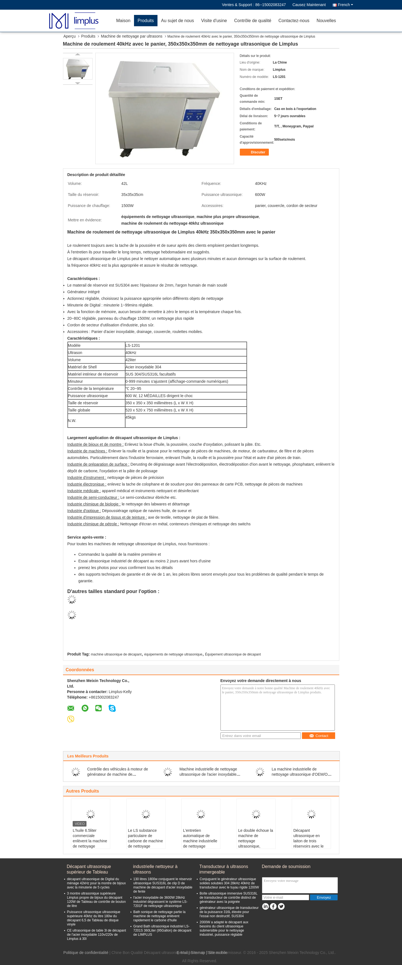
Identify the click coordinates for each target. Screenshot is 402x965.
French (345, 4)
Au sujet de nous (177, 20)
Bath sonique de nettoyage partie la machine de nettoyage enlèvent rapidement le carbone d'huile (159, 916)
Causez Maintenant (309, 4)
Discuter (255, 152)
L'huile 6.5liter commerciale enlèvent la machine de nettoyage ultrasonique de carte (90, 843)
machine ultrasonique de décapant (116, 654)
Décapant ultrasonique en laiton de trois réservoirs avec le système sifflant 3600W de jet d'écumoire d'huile (308, 846)
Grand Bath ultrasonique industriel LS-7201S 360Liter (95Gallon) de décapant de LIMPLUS (162, 930)
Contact (318, 736)
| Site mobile (216, 952)
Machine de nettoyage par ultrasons (131, 36)
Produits (146, 20)
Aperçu (70, 36)
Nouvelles (326, 20)
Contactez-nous (293, 20)
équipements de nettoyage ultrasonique (173, 654)
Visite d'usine (214, 20)
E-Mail (182, 952)
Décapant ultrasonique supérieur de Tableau (89, 869)
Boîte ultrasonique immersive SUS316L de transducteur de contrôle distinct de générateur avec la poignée (229, 897)
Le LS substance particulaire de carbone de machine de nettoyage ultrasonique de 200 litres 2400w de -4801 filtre (145, 846)
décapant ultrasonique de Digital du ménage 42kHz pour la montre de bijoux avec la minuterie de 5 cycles (96, 883)
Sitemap (198, 952)
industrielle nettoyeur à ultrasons (155, 869)
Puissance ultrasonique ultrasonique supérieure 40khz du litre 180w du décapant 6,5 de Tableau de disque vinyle (93, 918)
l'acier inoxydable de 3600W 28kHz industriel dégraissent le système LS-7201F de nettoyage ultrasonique (160, 902)
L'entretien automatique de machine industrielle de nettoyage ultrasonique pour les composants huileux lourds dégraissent (201, 846)
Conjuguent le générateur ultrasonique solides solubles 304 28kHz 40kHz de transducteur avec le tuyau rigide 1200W (229, 883)
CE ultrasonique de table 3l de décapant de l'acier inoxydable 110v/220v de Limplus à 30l (96, 935)
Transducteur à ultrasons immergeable (223, 869)
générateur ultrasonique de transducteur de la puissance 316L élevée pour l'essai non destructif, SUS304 (229, 912)
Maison (123, 20)
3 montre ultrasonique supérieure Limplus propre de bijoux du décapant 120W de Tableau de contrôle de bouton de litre (96, 899)
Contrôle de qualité (252, 20)
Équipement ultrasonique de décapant (233, 654)
